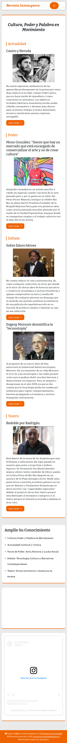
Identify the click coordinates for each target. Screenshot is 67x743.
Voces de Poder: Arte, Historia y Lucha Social (33, 551)
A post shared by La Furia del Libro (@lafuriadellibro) (34, 710)
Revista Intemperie (23, 5)
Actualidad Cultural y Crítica (24, 545)
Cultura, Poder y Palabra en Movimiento (30, 538)
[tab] (54, 5)
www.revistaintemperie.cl (46, 736)
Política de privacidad (51, 733)
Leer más (15, 122)
